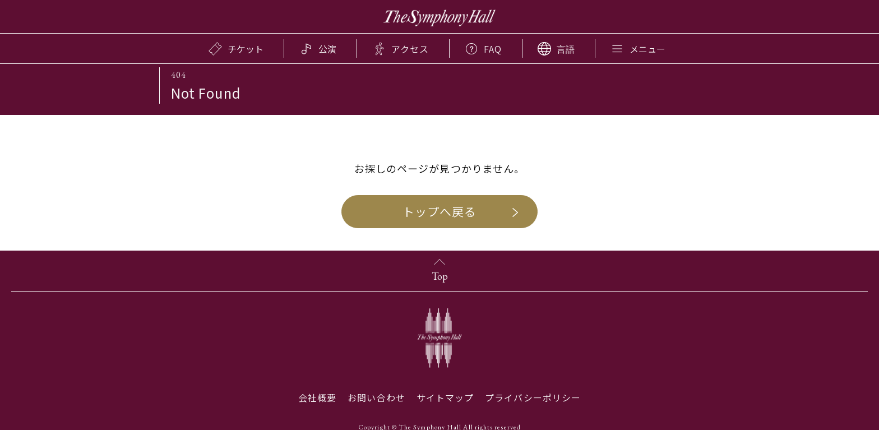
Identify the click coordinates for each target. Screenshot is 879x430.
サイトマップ (445, 397)
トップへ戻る (439, 211)
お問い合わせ (376, 397)
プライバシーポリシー (533, 397)
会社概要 (317, 397)
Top (440, 276)
